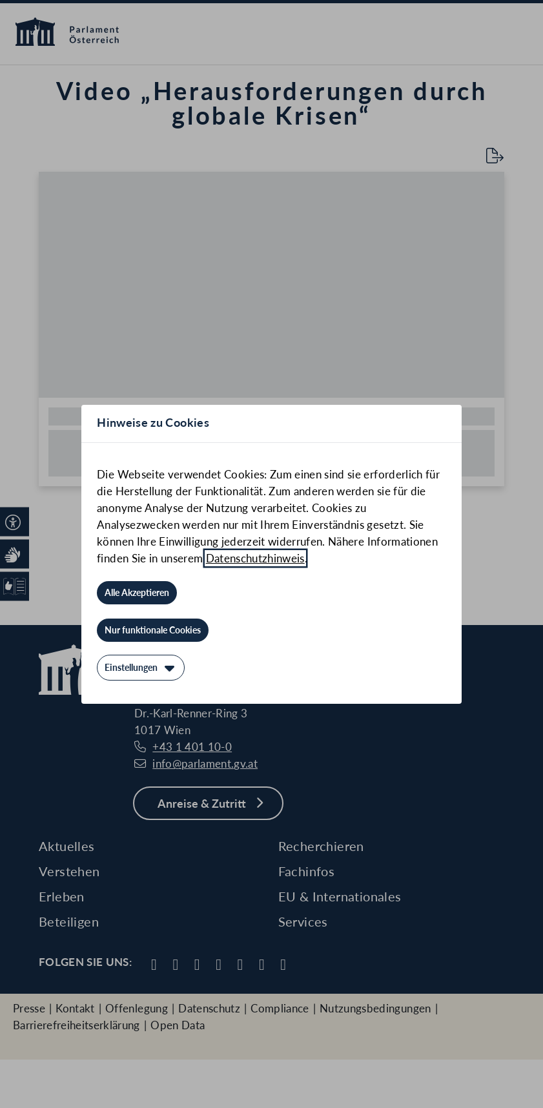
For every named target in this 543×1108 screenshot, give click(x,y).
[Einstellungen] (141, 668)
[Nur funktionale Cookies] (153, 630)
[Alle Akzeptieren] (137, 592)
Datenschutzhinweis (255, 558)
